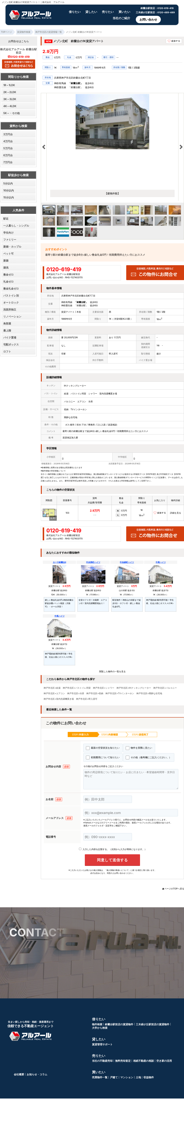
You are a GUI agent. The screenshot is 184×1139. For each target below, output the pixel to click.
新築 (5, 260)
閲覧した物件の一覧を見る (112, 671)
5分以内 (8, 183)
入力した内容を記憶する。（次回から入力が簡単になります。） (112, 849)
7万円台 (8, 162)
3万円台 (8, 134)
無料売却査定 (123, 1060)
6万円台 (8, 155)
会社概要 (19, 1074)
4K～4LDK (9, 106)
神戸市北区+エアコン (54, 693)
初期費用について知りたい (103, 757)
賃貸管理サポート (102, 1044)
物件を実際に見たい (139, 748)
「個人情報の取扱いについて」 (117, 870)
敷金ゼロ (8, 274)
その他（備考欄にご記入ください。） (148, 757)
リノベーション (12, 316)
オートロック (11, 302)
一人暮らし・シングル (16, 225)
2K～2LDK (9, 92)
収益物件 (149, 1077)
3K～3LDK (9, 99)
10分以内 (8, 190)
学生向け (8, 232)
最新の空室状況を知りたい (103, 748)
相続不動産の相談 (143, 1060)
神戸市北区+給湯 (52, 688)
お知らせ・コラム (37, 1074)
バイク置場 (9, 337)
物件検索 (97, 1024)
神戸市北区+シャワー (103, 688)
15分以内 (8, 197)
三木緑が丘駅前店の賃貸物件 (152, 1024)
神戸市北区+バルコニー (165, 688)
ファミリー (9, 239)
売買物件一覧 (99, 1077)
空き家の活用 (164, 1060)
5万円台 (8, 148)
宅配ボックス (11, 344)
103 (67, 512)
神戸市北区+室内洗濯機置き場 (59, 699)
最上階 (7, 330)
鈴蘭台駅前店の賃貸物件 (119, 1024)
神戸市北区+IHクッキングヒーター (133, 688)
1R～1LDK (9, 85)
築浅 (5, 267)
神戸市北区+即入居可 (86, 699)
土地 (138, 1077)
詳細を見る (175, 512)
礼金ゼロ (8, 281)
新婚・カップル (12, 246)
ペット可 (8, 253)
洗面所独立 (9, 309)
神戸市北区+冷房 (75, 693)
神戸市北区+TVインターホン (119, 693)
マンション (126, 1077)
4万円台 (8, 141)
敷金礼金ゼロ (11, 288)
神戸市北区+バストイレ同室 (77, 688)
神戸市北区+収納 (94, 693)
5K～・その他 (11, 113)
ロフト (7, 351)
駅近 (5, 218)
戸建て (114, 1077)
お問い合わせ (148, 19)
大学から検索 (99, 1027)
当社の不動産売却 (102, 1060)
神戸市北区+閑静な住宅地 (149, 693)
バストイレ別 (11, 295)
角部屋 (7, 323)
